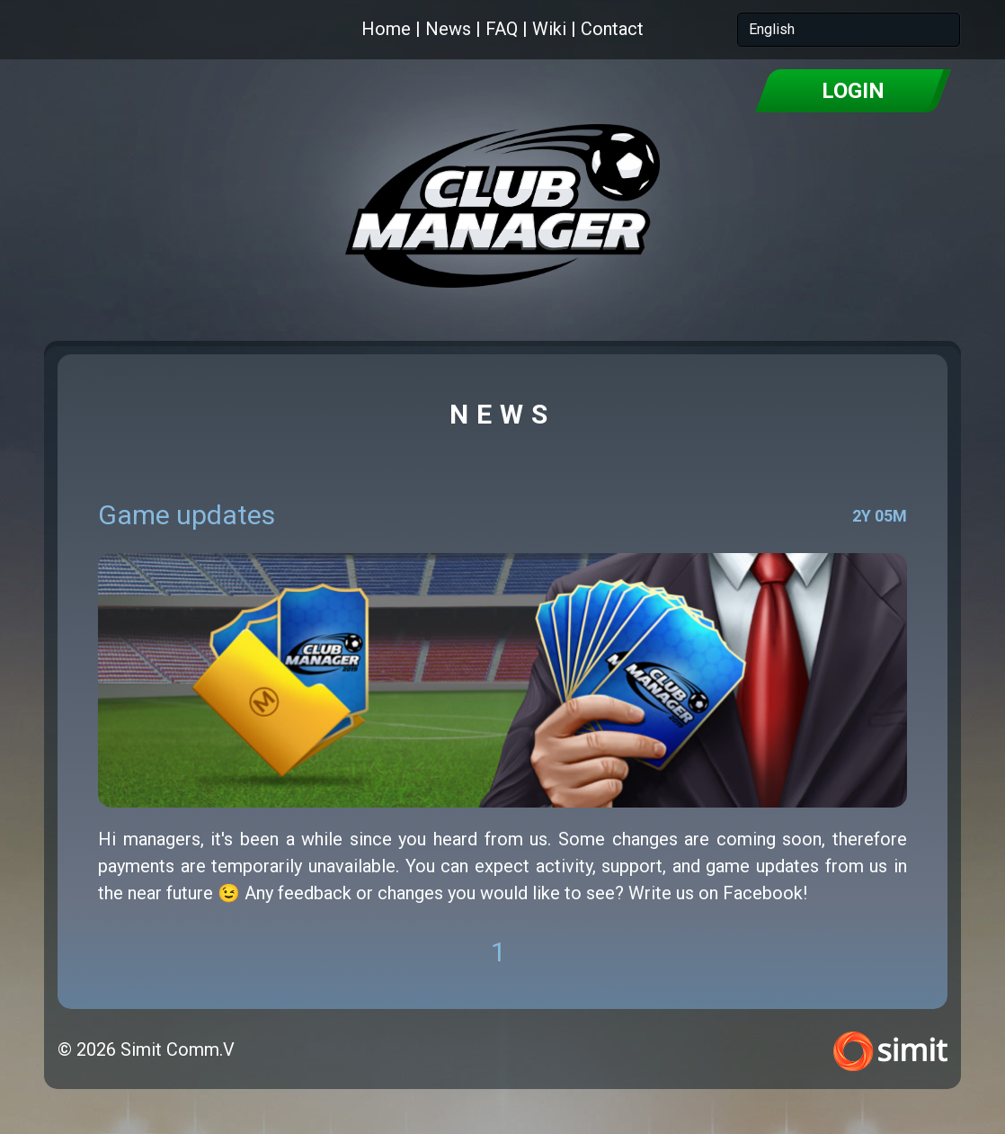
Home (386, 29)
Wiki (549, 29)
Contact (612, 29)
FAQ (501, 29)
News (448, 29)
